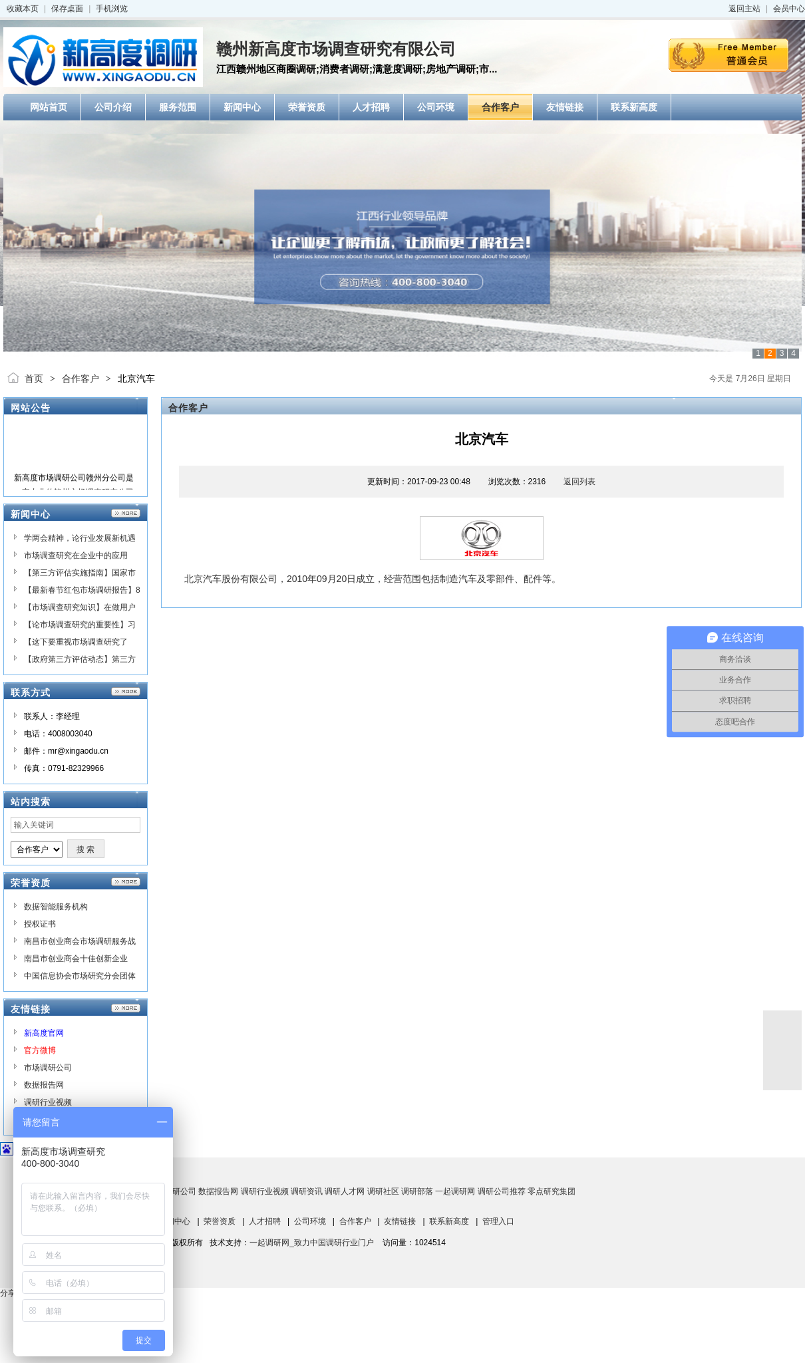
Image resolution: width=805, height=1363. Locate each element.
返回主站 (744, 8)
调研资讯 (307, 1191)
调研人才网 (345, 1191)
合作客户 (80, 378)
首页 (34, 378)
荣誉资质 (220, 1221)
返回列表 (579, 481)
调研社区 (383, 1191)
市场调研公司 (48, 1067)
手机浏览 (112, 8)
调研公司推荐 (502, 1191)
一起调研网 (455, 1191)
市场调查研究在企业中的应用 (76, 555)
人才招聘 (265, 1221)
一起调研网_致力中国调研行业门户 (311, 1242)
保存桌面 (67, 8)
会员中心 (789, 8)
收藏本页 (23, 8)
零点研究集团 (551, 1191)
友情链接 (400, 1221)
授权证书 (40, 924)
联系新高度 (449, 1221)
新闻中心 (174, 1221)
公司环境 (310, 1221)
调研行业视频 (48, 1102)
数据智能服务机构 (56, 906)
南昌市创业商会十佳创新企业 (76, 958)
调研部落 (417, 1191)
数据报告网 (44, 1085)
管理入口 (498, 1221)
